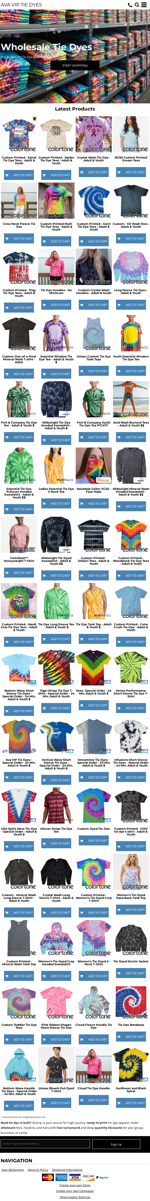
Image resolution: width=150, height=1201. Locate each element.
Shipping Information (67, 1170)
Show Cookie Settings (75, 1197)
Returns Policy (38, 1170)
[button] (137, 4)
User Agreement (12, 1170)
